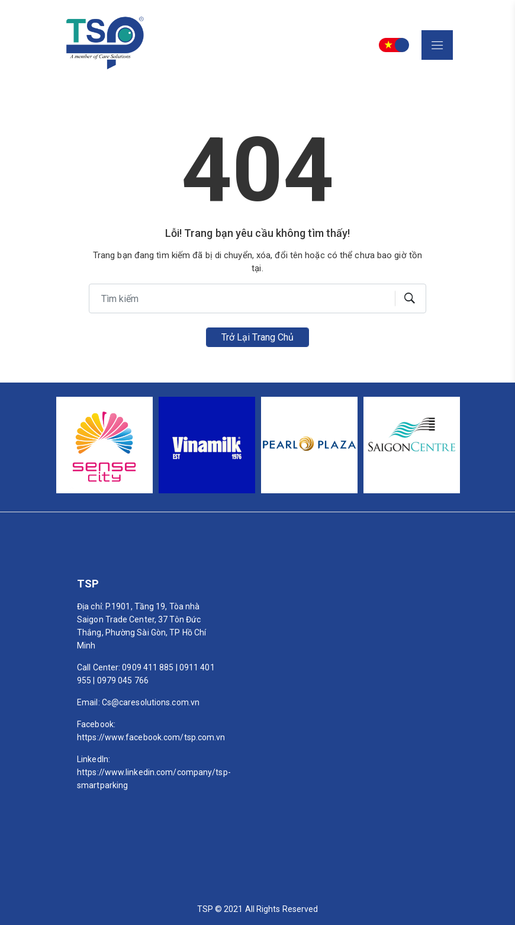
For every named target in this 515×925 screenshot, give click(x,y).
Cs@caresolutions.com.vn (150, 702)
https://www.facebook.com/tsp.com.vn (151, 737)
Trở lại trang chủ (257, 337)
